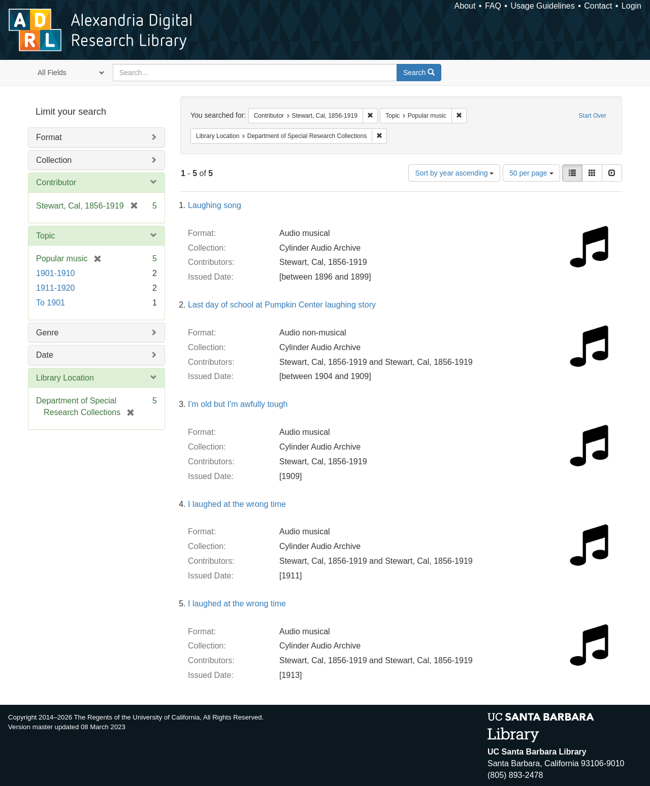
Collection (54, 160)
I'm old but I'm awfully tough (237, 404)
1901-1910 (55, 273)
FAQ (493, 6)
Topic (45, 235)
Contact (598, 6)
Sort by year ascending (454, 173)
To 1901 (50, 302)
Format (49, 137)
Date (44, 355)
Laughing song (214, 205)
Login (631, 6)
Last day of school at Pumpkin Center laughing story (282, 304)
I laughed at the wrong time (237, 504)
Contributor (56, 182)
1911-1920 (55, 288)
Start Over (592, 115)
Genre (47, 332)
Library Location (65, 377)
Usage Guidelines (542, 6)
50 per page (531, 173)
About (465, 6)
